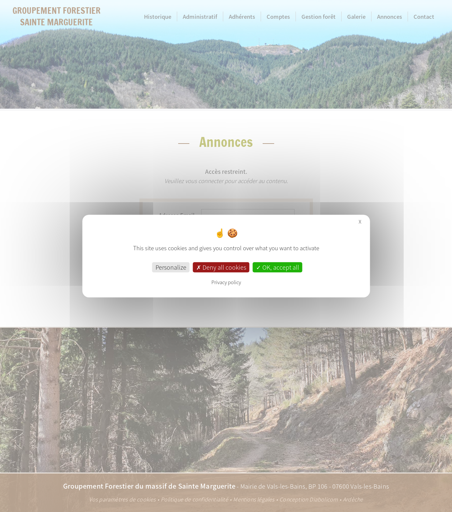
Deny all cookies (221, 267)
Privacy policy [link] (226, 282)
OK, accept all (277, 267)
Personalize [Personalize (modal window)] (170, 267)
